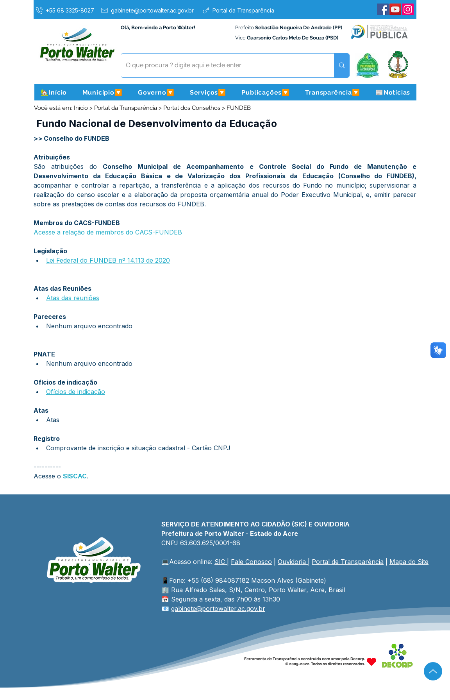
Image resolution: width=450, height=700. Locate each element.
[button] (102, 92)
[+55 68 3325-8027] (64, 10)
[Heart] (371, 661)
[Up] (433, 671)
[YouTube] (395, 9)
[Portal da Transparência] (237, 10)
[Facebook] (383, 9)
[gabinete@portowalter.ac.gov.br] (147, 10)
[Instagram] (408, 9)
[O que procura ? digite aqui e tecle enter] (222, 65)
